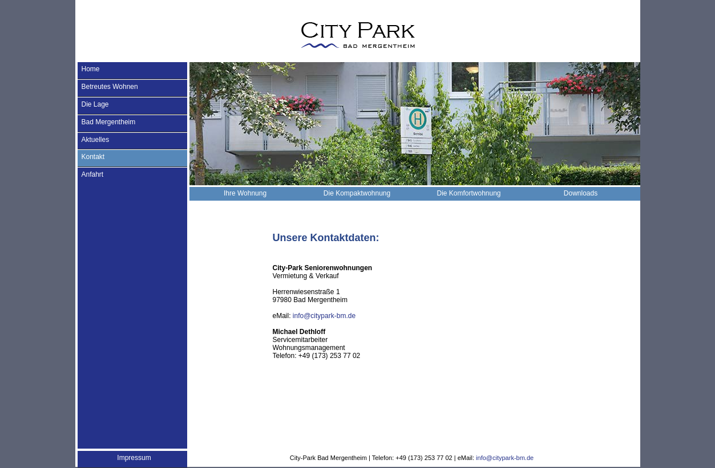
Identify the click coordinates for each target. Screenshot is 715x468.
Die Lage (95, 104)
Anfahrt (93, 174)
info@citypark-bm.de (324, 316)
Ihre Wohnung (245, 193)
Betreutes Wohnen (110, 87)
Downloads (580, 193)
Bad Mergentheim (109, 122)
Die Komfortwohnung (468, 193)
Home (91, 69)
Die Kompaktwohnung (357, 193)
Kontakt (93, 157)
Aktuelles (96, 140)
